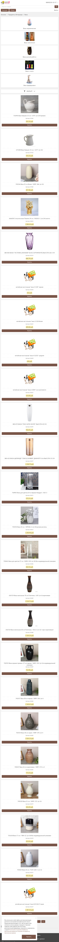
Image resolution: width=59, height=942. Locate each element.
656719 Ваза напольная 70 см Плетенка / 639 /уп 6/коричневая (29, 595)
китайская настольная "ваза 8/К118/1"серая (29, 904)
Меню (13, 10)
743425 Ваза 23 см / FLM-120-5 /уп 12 (29, 870)
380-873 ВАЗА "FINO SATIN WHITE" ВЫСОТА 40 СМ (30, 424)
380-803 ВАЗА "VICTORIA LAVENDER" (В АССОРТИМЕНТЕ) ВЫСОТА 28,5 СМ (29, 253)
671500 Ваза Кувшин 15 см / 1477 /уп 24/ (29, 150)
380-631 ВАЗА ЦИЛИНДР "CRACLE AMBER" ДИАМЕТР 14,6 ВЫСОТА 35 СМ (30, 458)
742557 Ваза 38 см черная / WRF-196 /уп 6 (29, 698)
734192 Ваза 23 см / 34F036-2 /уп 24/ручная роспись (29, 527)
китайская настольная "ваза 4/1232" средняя (29, 355)
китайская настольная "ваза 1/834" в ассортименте (29, 390)
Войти (55, 10)
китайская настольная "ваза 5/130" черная (29, 287)
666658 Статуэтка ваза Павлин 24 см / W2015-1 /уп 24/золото (29, 218)
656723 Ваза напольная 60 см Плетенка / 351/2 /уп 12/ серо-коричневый (29, 630)
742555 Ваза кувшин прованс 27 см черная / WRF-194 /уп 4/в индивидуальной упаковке (29, 664)
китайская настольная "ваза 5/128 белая (29, 321)
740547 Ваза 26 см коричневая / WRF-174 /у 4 (30, 767)
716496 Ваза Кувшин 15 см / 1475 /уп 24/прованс (29, 115)
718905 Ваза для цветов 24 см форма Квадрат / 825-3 (29, 492)
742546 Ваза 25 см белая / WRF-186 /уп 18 (30, 184)
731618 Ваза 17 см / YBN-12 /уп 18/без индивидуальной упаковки (29, 835)
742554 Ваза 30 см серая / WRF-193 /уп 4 (29, 733)
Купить (29, 125)
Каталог (5, 10)
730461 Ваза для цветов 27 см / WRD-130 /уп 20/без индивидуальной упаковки (29, 561)
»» (43, 921)
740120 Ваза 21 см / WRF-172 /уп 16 (29, 801)
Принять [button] (28, 936)
